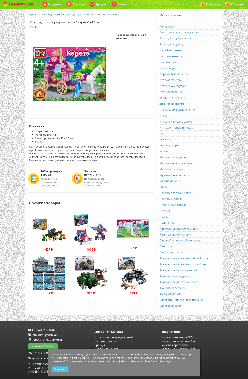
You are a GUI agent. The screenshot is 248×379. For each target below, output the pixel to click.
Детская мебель (170, 80)
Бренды (98, 4)
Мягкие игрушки (171, 181)
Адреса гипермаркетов (45, 339)
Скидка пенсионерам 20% (178, 341)
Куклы (164, 151)
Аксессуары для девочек (176, 38)
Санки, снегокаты (171, 252)
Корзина (234, 4)
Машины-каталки (171, 169)
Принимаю (60, 369)
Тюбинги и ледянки (173, 288)
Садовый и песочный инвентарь (181, 240)
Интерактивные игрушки (177, 127)
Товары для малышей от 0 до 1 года (184, 258)
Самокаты (166, 246)
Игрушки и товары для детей (45, 14)
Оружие (165, 211)
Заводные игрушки (172, 98)
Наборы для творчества (176, 193)
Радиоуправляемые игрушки (179, 228)
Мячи (163, 187)
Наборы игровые (171, 199)
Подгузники (167, 222)
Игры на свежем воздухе (176, 121)
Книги (163, 133)
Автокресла (167, 26)
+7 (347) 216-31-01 (41, 330)
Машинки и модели (173, 157)
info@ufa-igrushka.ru (43, 335)
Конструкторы (73, 14)
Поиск (119, 4)
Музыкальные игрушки (175, 175)
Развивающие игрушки (175, 234)
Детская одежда (105, 341)
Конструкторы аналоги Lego (100, 14)
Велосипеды (168, 68)
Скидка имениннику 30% (177, 337)
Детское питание (171, 92)
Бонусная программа (175, 345)
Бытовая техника (171, 56)
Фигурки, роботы (171, 294)
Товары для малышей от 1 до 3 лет (183, 264)
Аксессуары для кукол (174, 44)
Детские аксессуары (173, 86)
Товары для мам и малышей (178, 270)
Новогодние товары (173, 205)
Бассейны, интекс (171, 50)
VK (30, 353)
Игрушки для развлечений (177, 110)
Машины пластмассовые (176, 163)
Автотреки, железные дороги (179, 32)
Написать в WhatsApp (43, 346)
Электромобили (170, 306)
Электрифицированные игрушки (182, 300)
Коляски (165, 139)
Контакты (210, 4)
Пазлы (164, 217)
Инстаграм (41, 353)
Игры (163, 116)
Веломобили (168, 62)
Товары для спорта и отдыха (179, 282)
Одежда (75, 4)
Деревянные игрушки (174, 74)
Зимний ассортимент (174, 104)
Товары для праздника (175, 276)
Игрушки (51, 4)
